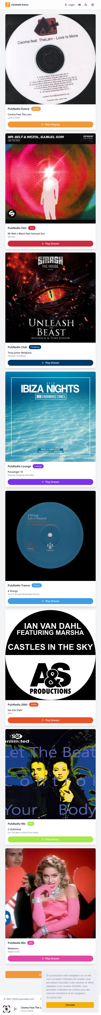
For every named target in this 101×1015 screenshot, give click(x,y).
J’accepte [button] (70, 1005)
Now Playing (51, 124)
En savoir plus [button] (54, 997)
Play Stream (50, 243)
